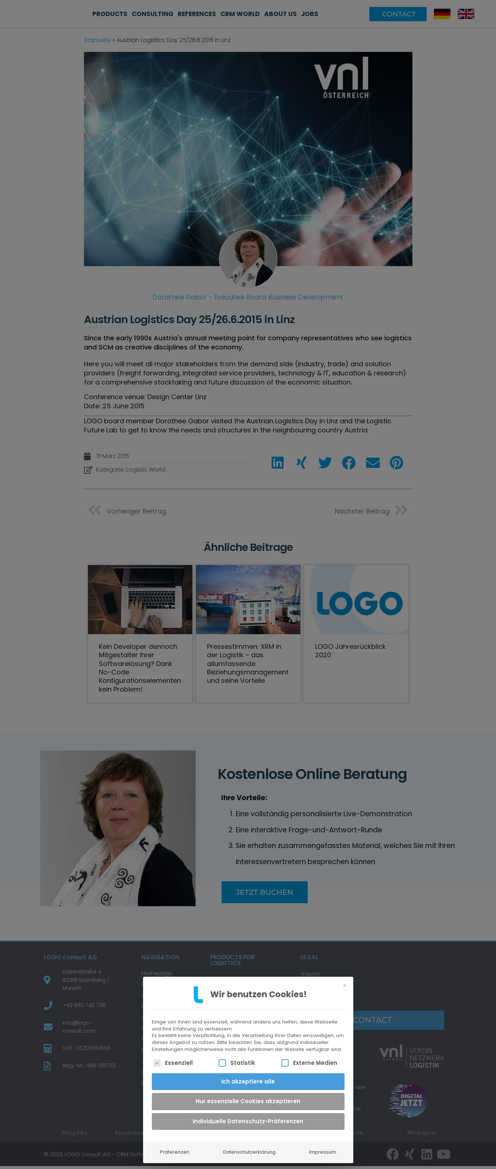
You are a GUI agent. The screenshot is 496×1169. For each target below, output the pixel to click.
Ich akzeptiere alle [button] (248, 1079)
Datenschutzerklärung (249, 1150)
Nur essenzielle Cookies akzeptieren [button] (248, 1099)
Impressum (322, 1150)
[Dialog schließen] (344, 984)
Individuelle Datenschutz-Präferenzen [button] (248, 1119)
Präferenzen (174, 1150)
